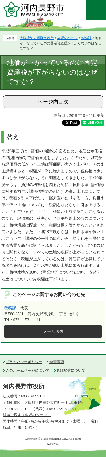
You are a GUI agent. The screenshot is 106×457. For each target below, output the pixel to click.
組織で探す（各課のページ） (27, 415)
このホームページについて (28, 370)
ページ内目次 (53, 102)
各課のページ (67, 38)
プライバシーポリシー (24, 362)
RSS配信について (71, 370)
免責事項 (56, 362)
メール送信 (53, 331)
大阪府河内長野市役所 (37, 38)
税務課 (86, 38)
